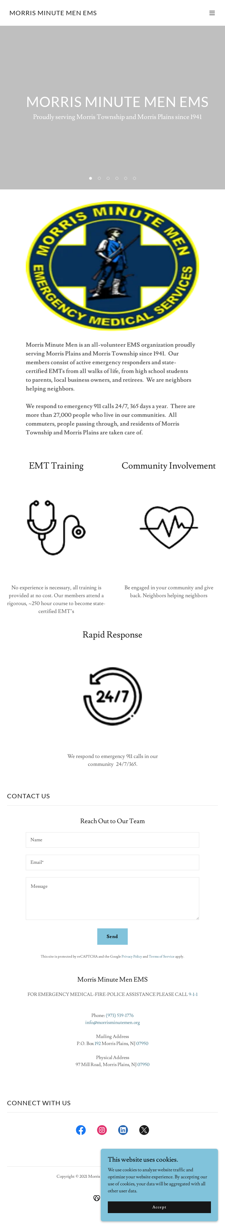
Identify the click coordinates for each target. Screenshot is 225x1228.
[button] (212, 13)
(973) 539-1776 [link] (120, 1015)
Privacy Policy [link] (132, 956)
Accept (159, 1215)
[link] (53, 14)
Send (112, 936)
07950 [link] (142, 1043)
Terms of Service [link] (162, 956)
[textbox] (112, 840)
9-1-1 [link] (193, 994)
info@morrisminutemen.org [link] (112, 1022)
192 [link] (98, 1043)
